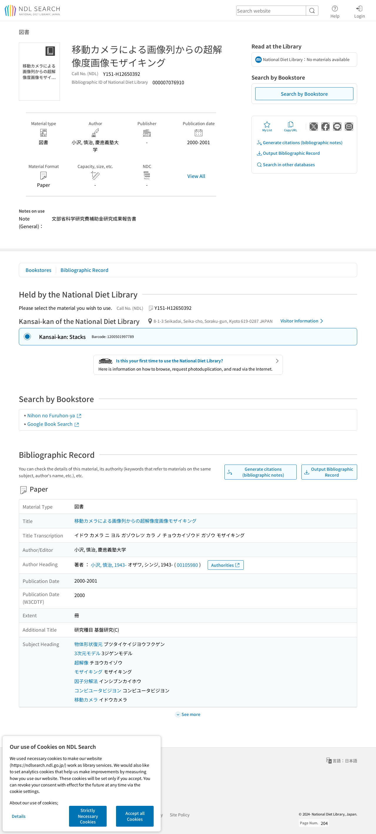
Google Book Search (53, 423)
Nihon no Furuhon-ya (54, 415)
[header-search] (277, 11)
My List (267, 126)
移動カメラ (86, 699)
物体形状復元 (88, 644)
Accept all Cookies (135, 816)
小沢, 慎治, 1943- (109, 564)
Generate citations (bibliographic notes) (299, 142)
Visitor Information (303, 320)
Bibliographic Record (84, 269)
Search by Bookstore (304, 93)
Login (359, 11)
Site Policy (179, 815)
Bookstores (38, 269)
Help (335, 11)
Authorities (225, 565)
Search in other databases (285, 165)
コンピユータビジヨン (97, 690)
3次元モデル (87, 653)
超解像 (81, 662)
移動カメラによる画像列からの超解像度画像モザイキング (135, 520)
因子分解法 (86, 681)
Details (19, 816)
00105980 (187, 564)
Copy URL (290, 126)
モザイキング (88, 671)
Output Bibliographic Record (288, 153)
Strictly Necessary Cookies (88, 816)
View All (196, 175)
